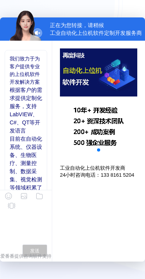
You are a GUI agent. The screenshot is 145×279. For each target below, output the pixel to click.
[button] (98, 150)
